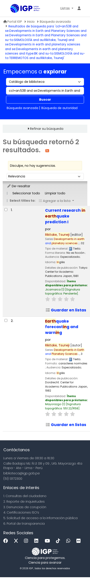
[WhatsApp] (69, 541)
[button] (66, 8)
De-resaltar (18, 186)
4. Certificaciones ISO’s (21, 512)
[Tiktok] (59, 541)
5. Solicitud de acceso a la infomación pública (40, 518)
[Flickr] (79, 541)
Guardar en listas (65, 310)
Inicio (31, 22)
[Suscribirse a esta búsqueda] (47, 150)
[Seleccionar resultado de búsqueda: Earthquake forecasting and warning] (5, 320)
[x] (17, 541)
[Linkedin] (37, 541)
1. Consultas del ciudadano (24, 496)
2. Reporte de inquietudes (24, 501)
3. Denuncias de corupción (24, 507)
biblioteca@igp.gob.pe (21, 473)
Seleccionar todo (26, 193)
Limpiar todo (55, 193)
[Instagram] (27, 541)
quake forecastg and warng (61, 327)
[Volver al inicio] (76, 573)
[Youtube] (48, 541)
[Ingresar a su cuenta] (79, 8)
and (64, 241)
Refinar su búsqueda (46, 128)
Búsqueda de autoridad (59, 108)
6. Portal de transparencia (24, 523)
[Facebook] (6, 541)
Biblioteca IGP (12, 8)
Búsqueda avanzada (55, 22)
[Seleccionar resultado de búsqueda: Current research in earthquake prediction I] (5, 209)
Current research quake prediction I (65, 216)
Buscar (45, 99)
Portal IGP (12, 22)
